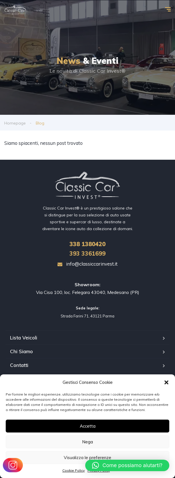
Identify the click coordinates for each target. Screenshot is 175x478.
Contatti (19, 365)
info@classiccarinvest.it (87, 264)
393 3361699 (87, 253)
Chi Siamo (21, 351)
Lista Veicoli (23, 338)
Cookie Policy (73, 470)
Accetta (88, 426)
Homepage (15, 123)
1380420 (87, 244)
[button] (166, 382)
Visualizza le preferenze (87, 457)
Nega (87, 442)
